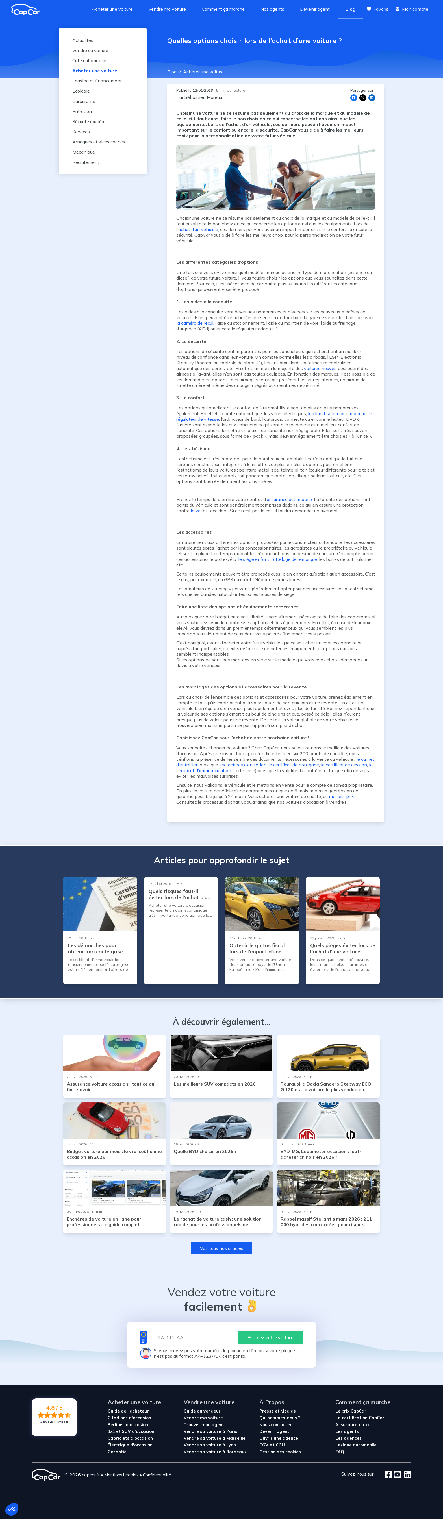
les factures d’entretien (242, 765)
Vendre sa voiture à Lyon (210, 1445)
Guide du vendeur (202, 1411)
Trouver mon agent (204, 1424)
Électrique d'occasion (130, 1445)
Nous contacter (275, 1424)
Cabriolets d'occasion (130, 1438)
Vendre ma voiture (167, 9)
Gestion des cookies (280, 1451)
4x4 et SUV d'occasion (131, 1431)
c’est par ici (233, 1356)
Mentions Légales (121, 1474)
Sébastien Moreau (203, 97)
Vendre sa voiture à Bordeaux (215, 1451)
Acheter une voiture (112, 9)
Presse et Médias (277, 1411)
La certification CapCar (360, 1417)
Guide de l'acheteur (128, 1411)
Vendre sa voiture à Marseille (215, 1438)
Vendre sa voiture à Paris (210, 1431)
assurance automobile (289, 499)
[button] (12, 1509)
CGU (280, 1445)
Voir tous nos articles (221, 1248)
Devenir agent (315, 9)
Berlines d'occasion (128, 1424)
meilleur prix (341, 796)
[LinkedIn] (406, 1475)
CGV (264, 1445)
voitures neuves (320, 368)
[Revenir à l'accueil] (27, 9)
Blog (350, 9)
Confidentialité (157, 1474)
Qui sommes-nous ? (279, 1417)
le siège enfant (253, 559)
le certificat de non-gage (293, 765)
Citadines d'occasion (129, 1417)
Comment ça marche (223, 9)
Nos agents (272, 9)
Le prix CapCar (350, 1411)
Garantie (117, 1451)
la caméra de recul (194, 323)
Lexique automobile (356, 1445)
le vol (196, 510)
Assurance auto (352, 1424)
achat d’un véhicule (198, 229)
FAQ (339, 1451)
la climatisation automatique (337, 413)
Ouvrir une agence (278, 1438)
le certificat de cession (344, 765)
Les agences (348, 1438)
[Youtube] (396, 1475)
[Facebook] (388, 1475)
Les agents (347, 1431)
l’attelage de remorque (294, 559)
